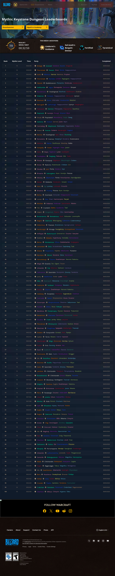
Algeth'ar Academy (34, 27)
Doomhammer (8, 27)
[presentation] (7, 4)
